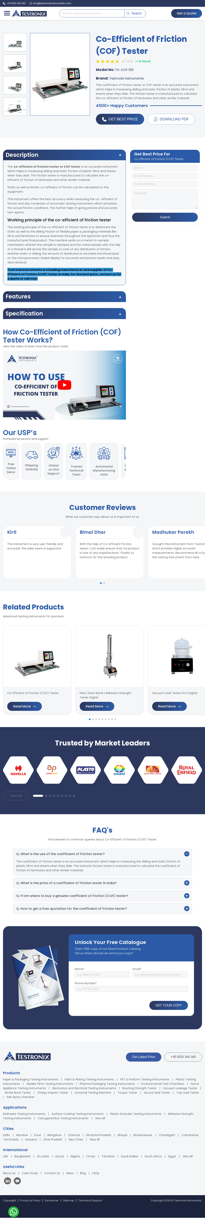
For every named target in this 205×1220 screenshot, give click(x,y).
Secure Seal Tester (157, 1095)
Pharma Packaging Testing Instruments (107, 1086)
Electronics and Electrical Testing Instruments (84, 1090)
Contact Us (52, 1175)
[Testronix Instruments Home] (29, 13)
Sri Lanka (43, 1159)
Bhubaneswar (143, 1137)
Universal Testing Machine (93, 1095)
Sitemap (68, 1203)
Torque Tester (127, 1095)
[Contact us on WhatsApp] (13, 1212)
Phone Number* (86, 985)
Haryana (31, 1142)
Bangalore (54, 1137)
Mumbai (22, 1137)
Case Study (30, 1175)
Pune (37, 1137)
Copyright (9, 1203)
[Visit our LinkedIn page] (8, 1184)
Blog (83, 1175)
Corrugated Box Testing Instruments (63, 1120)
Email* (137, 971)
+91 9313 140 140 (183, 1059)
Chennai (74, 1137)
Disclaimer (52, 1203)
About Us (9, 1175)
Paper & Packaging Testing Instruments (30, 1082)
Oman (90, 1159)
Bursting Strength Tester (140, 1090)
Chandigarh (167, 1137)
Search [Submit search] (134, 13)
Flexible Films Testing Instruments (49, 1086)
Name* (79, 971)
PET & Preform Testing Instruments (144, 1082)
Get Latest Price (143, 1059)
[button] (101, 585)
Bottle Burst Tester (18, 1095)
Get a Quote (186, 13)
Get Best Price (120, 119)
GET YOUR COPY (168, 1007)
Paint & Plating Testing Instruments (89, 1082)
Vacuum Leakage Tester (180, 1090)
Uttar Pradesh (52, 1142)
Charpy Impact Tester (52, 1095)
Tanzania (108, 1159)
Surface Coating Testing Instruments (78, 1116)
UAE (5, 1159)
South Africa (153, 1159)
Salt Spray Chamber (21, 1099)
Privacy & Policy (30, 1203)
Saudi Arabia (129, 1159)
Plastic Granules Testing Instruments (135, 1116)
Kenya (59, 1159)
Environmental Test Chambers (162, 1086)
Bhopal (122, 1137)
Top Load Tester (187, 1095)
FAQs (95, 1175)
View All (16, 797)
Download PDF (171, 119)
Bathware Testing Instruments (24, 1116)
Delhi (6, 1137)
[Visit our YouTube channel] (17, 1184)
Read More (24, 708)
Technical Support (90, 1203)
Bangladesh (22, 1159)
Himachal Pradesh (98, 1137)
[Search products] (92, 13)
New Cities (76, 1142)
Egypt (172, 1159)
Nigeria (75, 1159)
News (70, 1175)
